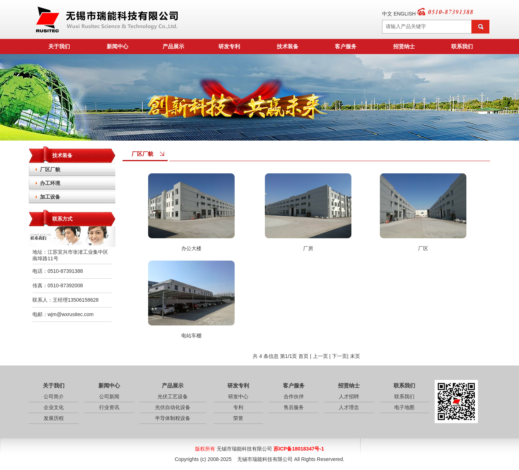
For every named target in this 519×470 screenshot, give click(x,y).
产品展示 (173, 46)
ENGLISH (405, 14)
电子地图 (404, 407)
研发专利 (229, 46)
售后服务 (294, 407)
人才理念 (349, 407)
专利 (238, 407)
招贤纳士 (404, 46)
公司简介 (54, 396)
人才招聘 (349, 396)
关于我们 (59, 46)
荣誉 (238, 418)
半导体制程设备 (172, 418)
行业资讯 (109, 407)
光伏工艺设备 (173, 396)
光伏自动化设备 (172, 407)
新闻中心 (117, 46)
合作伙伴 (294, 396)
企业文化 (54, 407)
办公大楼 (191, 248)
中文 (387, 14)
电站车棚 (191, 335)
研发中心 (238, 396)
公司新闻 (109, 396)
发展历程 (54, 418)
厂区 (423, 248)
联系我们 (462, 46)
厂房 (308, 248)
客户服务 (345, 46)
